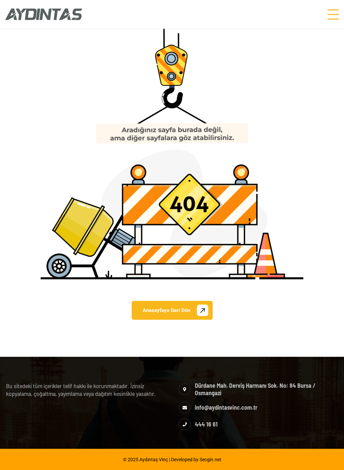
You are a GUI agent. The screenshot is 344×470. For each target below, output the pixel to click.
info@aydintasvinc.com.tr (226, 407)
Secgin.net (210, 459)
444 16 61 (206, 424)
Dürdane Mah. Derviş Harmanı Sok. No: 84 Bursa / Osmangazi (255, 389)
